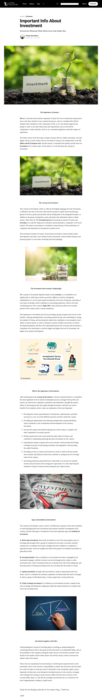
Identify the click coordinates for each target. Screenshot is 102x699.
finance (22, 16)
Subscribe (93, 4)
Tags (38, 4)
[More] (43, 4)
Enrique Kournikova (32, 36)
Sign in (84, 4)
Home (24, 4)
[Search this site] (57, 3)
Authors (31, 4)
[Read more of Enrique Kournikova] (22, 36)
